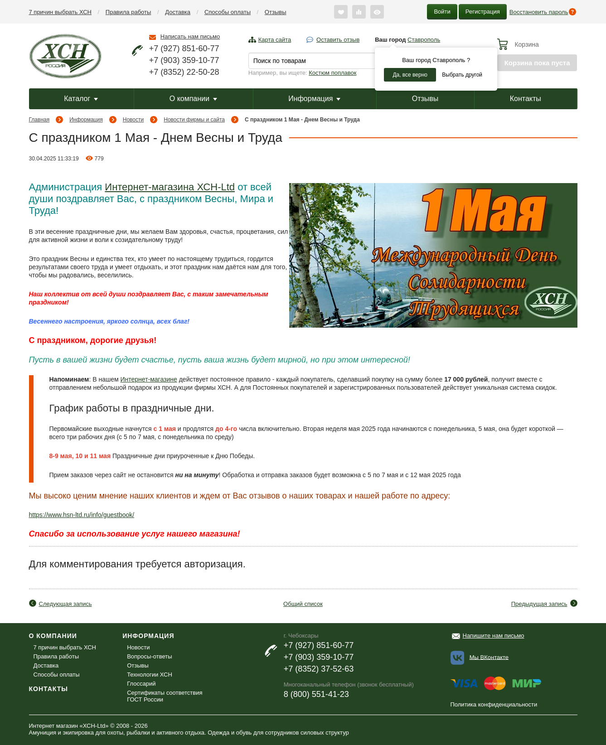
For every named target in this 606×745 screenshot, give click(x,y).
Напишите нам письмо (493, 635)
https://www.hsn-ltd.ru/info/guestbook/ (82, 514)
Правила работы (128, 12)
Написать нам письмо (190, 36)
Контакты (525, 98)
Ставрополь (423, 39)
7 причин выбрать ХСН (60, 12)
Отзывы (275, 12)
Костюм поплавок (332, 72)
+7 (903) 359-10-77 (184, 60)
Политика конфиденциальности (494, 704)
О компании (193, 98)
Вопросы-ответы (149, 656)
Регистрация (482, 11)
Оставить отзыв (337, 39)
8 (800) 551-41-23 (316, 694)
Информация (314, 98)
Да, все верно (410, 75)
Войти (442, 11)
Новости (133, 119)
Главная (39, 119)
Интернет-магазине (148, 379)
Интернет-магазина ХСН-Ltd (170, 187)
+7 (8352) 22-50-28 (184, 72)
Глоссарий (141, 683)
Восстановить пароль (538, 12)
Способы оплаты (227, 12)
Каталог (81, 98)
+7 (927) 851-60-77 (184, 48)
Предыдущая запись (539, 603)
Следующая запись (65, 603)
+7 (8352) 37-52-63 (319, 668)
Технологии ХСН (149, 674)
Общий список (303, 603)
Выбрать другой (462, 75)
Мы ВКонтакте (489, 656)
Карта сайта (274, 39)
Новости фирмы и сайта (194, 119)
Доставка (177, 12)
